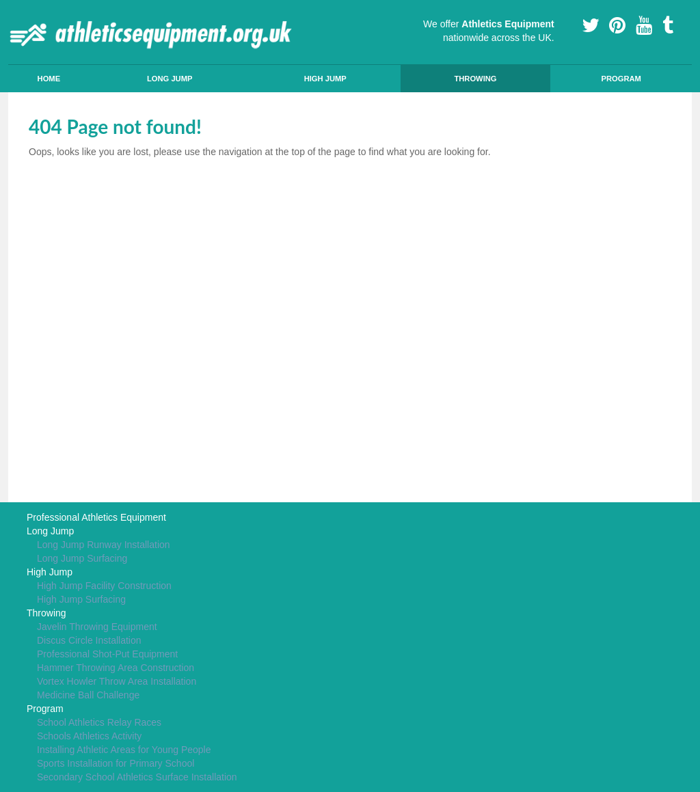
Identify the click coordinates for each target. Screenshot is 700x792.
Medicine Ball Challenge (88, 694)
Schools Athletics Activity (89, 735)
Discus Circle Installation (89, 640)
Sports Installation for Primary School (115, 763)
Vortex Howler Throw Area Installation (116, 681)
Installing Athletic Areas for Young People (124, 749)
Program (621, 78)
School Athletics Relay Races (99, 722)
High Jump (325, 78)
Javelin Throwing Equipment (97, 626)
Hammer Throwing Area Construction (115, 667)
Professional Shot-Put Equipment (107, 653)
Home (49, 78)
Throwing (475, 78)
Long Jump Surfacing (82, 558)
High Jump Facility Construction (104, 585)
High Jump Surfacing (81, 599)
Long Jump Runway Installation (103, 544)
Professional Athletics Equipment (96, 517)
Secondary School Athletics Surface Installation (137, 776)
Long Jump (170, 78)
